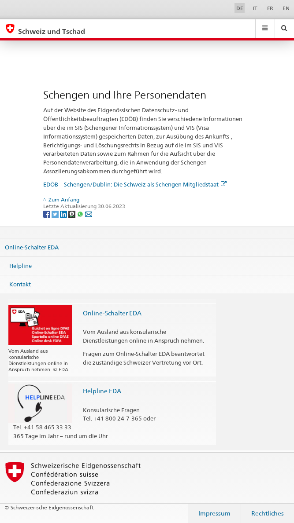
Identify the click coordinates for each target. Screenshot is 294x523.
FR (270, 8)
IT (255, 8)
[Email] (88, 213)
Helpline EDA (102, 391)
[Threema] (72, 213)
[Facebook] (47, 213)
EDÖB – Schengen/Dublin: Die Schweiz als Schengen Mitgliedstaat (135, 184)
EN (286, 8)
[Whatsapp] (81, 213)
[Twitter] (56, 213)
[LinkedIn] (64, 213)
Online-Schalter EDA (32, 247)
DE (239, 8)
